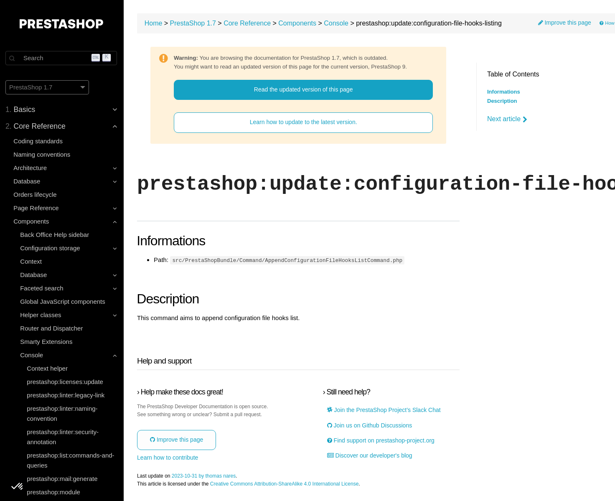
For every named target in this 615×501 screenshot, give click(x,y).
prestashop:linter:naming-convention (63, 413)
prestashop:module (54, 492)
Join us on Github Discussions (370, 425)
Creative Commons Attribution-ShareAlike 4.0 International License (286, 483)
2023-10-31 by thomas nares (205, 475)
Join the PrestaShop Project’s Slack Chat (384, 410)
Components (299, 23)
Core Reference (248, 23)
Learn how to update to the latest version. (304, 122)
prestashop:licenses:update (66, 381)
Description (502, 101)
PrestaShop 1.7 (195, 23)
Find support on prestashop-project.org (381, 440)
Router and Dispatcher (52, 328)
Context (32, 261)
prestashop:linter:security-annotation (64, 436)
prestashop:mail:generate (63, 478)
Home (155, 23)
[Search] (63, 58)
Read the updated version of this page (304, 89)
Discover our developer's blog (370, 455)
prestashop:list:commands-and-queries (71, 460)
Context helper (48, 368)
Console (337, 23)
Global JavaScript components (63, 301)
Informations (503, 92)
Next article (507, 119)
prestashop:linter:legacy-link (67, 395)
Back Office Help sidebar (55, 234)
